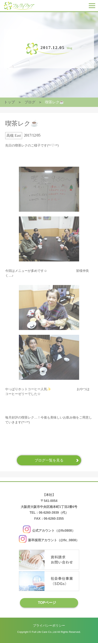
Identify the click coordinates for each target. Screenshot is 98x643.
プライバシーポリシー (49, 625)
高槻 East (13, 136)
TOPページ (47, 603)
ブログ (29, 102)
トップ (9, 102)
